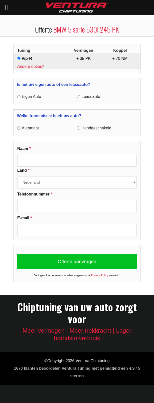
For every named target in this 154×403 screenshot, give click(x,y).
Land (23, 170)
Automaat (30, 128)
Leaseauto (91, 96)
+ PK (83, 58)
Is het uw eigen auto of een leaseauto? (53, 84)
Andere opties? (30, 66)
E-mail (24, 218)
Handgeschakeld (96, 128)
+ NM (120, 58)
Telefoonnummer (34, 194)
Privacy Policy (99, 275)
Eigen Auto (31, 96)
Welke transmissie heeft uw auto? (49, 116)
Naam (24, 148)
